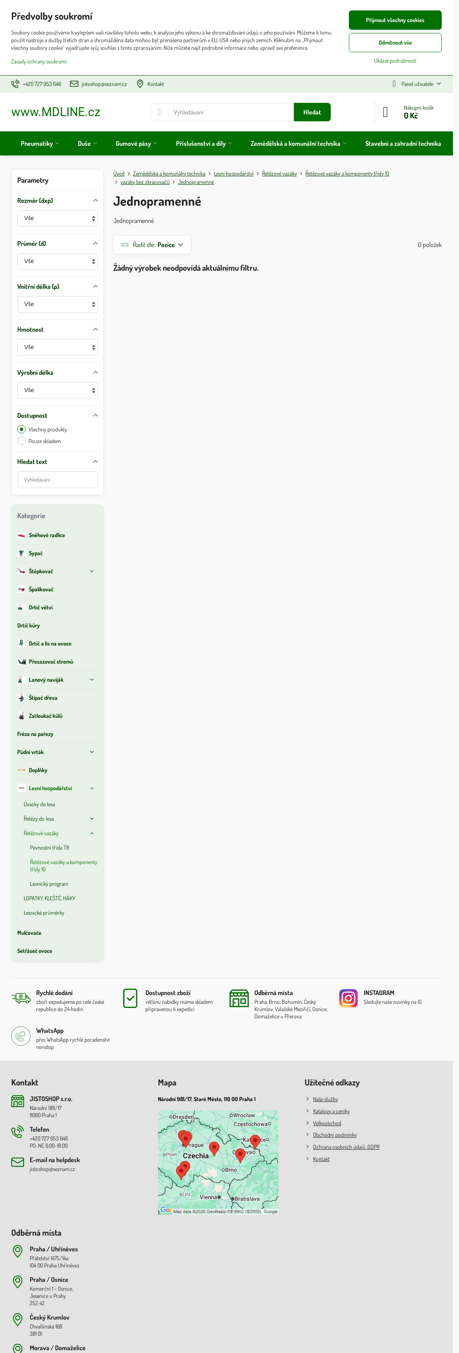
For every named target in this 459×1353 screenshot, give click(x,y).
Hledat (312, 112)
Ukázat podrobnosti (395, 60)
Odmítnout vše (395, 42)
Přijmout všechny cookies (395, 19)
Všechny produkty (42, 429)
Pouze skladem (39, 441)
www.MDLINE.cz (55, 112)
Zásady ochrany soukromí (39, 61)
